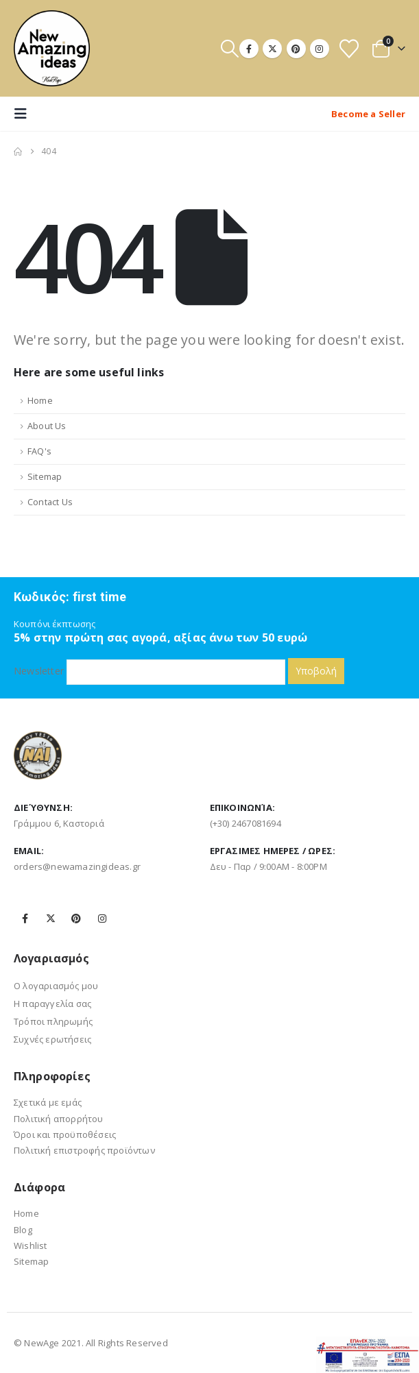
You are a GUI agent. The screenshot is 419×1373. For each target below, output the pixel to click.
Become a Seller (368, 114)
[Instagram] (319, 48)
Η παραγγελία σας (52, 1003)
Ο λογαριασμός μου (56, 986)
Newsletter (149, 670)
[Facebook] (249, 48)
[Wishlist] (349, 48)
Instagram (102, 918)
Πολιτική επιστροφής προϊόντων (84, 1150)
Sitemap (44, 477)
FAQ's (39, 451)
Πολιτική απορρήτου (59, 1119)
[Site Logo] (52, 48)
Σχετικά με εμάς (48, 1102)
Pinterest (76, 918)
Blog (23, 1230)
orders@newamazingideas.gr (77, 866)
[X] (272, 48)
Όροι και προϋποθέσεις (65, 1134)
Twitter (50, 918)
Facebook (25, 918)
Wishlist (30, 1245)
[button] (230, 48)
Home (40, 400)
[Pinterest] (296, 48)
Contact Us (50, 502)
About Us (47, 426)
